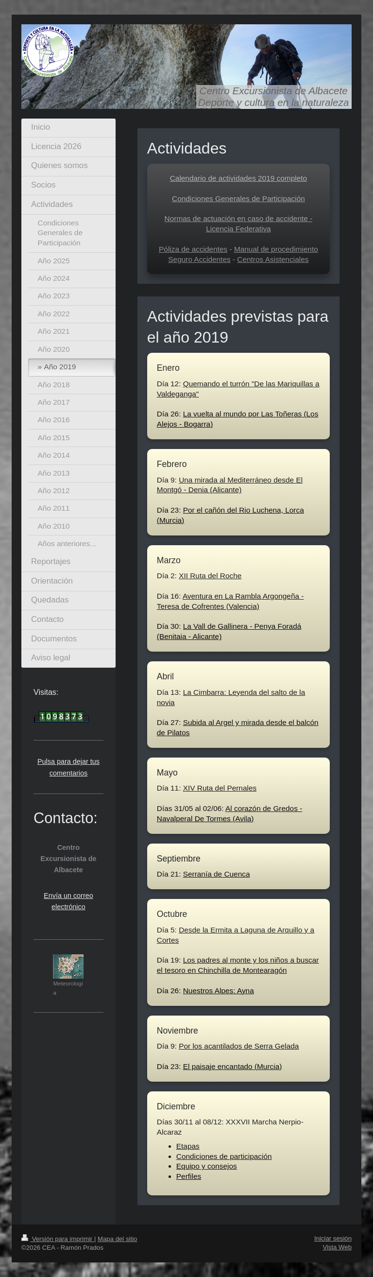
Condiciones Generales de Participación (238, 198)
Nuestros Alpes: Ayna (218, 990)
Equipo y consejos (206, 1166)
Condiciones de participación (224, 1156)
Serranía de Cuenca (216, 874)
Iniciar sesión (333, 1238)
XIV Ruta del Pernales (219, 788)
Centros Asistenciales (272, 259)
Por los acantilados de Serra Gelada (239, 1046)
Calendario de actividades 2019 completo (238, 178)
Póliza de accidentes (193, 249)
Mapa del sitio (117, 1238)
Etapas (188, 1146)
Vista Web (337, 1247)
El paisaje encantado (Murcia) (232, 1066)
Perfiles (188, 1176)
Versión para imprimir (57, 1238)
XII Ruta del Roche (210, 575)
